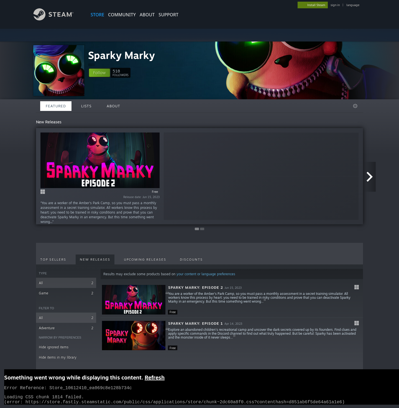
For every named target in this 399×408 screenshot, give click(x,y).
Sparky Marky (121, 55)
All (66, 282)
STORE (97, 15)
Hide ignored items (53, 347)
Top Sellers (53, 259)
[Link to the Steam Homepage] (57, 19)
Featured (56, 106)
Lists (86, 106)
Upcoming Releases (145, 259)
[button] (99, 73)
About (147, 15)
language (352, 5)
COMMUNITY (122, 15)
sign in (335, 5)
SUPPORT (168, 15)
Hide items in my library (57, 357)
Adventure (66, 328)
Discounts (191, 259)
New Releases (95, 259)
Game (66, 293)
